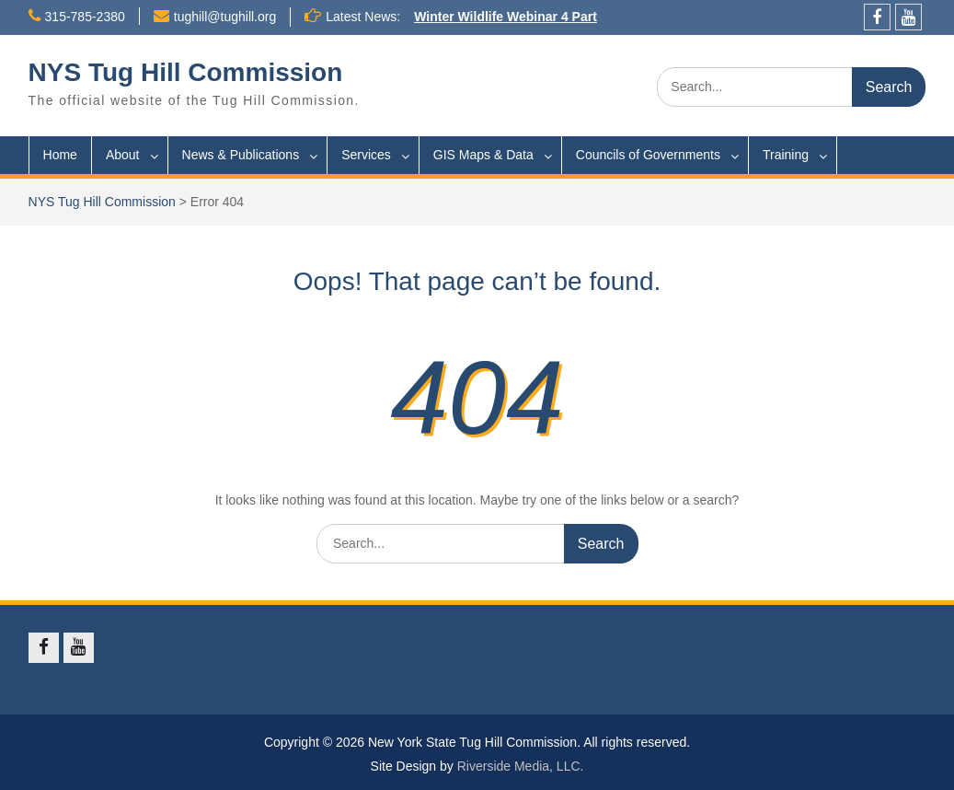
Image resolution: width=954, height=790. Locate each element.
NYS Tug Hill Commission (186, 72)
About (123, 154)
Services (366, 154)
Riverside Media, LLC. (520, 766)
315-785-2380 (85, 16)
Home (60, 154)
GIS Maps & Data (483, 154)
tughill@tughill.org (225, 16)
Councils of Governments (648, 154)
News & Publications (241, 154)
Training (786, 154)
